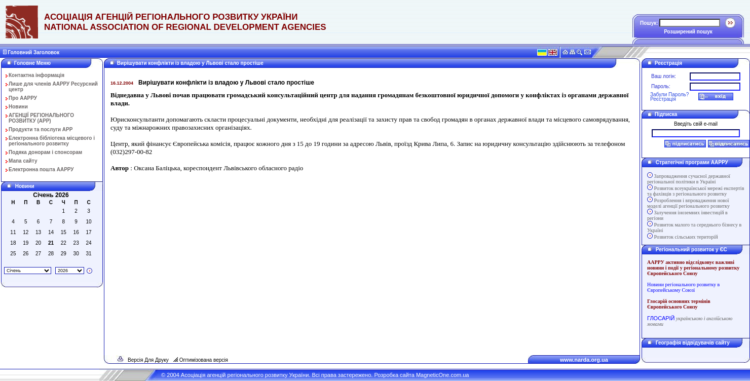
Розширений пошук (688, 31)
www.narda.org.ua (584, 360)
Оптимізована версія (203, 360)
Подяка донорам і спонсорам (45, 152)
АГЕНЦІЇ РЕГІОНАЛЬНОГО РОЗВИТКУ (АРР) (41, 118)
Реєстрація (663, 99)
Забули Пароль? (669, 94)
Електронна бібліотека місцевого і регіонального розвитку (52, 140)
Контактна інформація (36, 75)
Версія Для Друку (148, 360)
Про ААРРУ (23, 98)
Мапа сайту (23, 161)
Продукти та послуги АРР (40, 129)
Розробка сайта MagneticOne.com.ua (421, 375)
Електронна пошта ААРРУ (41, 169)
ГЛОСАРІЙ (660, 318)
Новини (18, 106)
